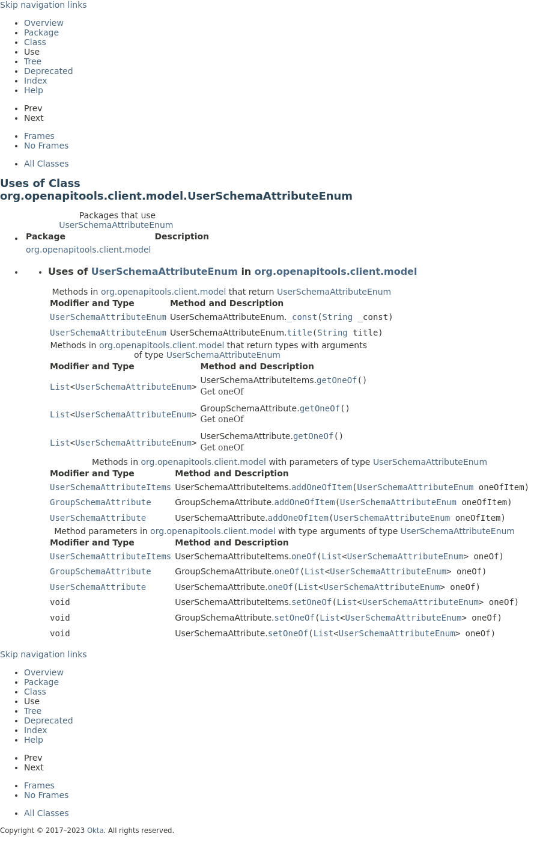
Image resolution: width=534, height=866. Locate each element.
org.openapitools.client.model (88, 249)
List (60, 387)
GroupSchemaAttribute (100, 502)
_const (302, 317)
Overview (44, 23)
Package (41, 32)
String (338, 317)
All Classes (46, 163)
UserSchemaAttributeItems (110, 487)
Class (35, 42)
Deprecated (48, 71)
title (299, 332)
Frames (39, 136)
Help (33, 90)
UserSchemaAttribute (98, 518)
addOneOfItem (321, 487)
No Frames (46, 145)
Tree (32, 61)
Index (35, 80)
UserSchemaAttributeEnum (116, 225)
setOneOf (311, 602)
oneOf (304, 556)
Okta (95, 830)
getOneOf (337, 380)
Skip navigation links (43, 5)
